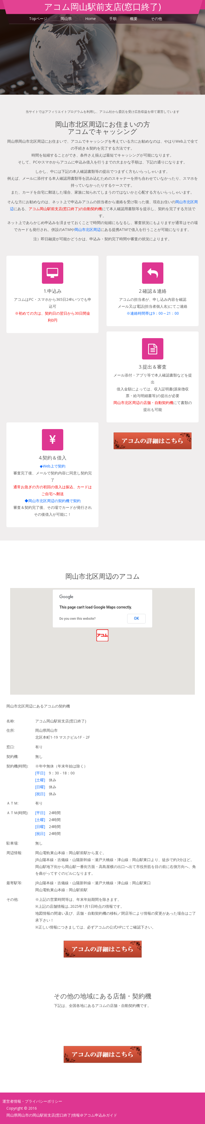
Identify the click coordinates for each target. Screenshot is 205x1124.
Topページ (38, 18)
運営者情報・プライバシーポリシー (32, 1101)
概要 (133, 18)
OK (136, 618)
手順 (113, 18)
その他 (156, 18)
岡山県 (66, 18)
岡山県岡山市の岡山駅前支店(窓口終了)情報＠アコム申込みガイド (61, 1115)
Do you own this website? (77, 619)
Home (90, 18)
